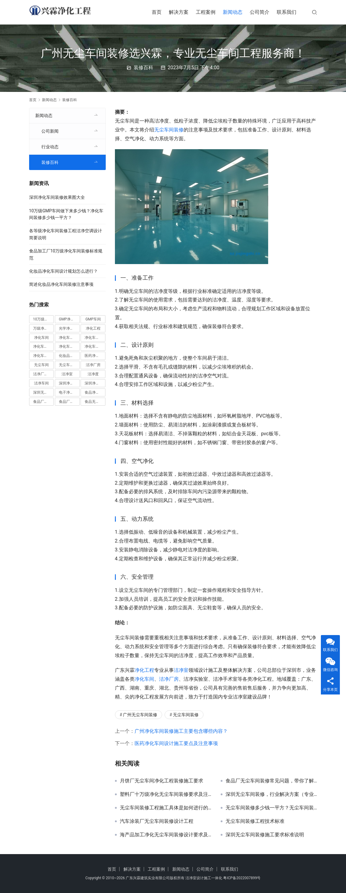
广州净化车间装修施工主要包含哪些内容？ (181, 731)
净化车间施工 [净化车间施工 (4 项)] (69, 346)
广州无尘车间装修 (140, 714)
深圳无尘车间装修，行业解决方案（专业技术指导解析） (271, 794)
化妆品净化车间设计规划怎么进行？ (63, 271)
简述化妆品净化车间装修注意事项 (61, 284)
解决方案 (178, 12)
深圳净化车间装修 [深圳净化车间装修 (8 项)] (95, 383)
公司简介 (259, 12)
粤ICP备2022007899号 (241, 878)
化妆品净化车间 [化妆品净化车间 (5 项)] (69, 356)
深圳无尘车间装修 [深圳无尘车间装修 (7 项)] (43, 392)
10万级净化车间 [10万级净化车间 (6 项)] (43, 319)
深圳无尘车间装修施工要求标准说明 (265, 835)
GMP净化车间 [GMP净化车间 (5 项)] (69, 319)
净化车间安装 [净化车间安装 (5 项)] (43, 346)
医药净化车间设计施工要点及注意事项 (176, 743)
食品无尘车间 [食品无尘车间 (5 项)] (95, 401)
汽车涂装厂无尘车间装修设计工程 (156, 821)
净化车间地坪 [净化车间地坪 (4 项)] (95, 337)
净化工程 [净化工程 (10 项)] (93, 328)
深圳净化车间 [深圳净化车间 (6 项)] (69, 383)
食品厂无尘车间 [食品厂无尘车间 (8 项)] (69, 401)
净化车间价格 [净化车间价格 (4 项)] (69, 337)
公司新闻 (50, 131)
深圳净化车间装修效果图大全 (57, 197)
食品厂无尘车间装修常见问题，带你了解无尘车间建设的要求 (271, 781)
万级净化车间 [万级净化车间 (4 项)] (43, 328)
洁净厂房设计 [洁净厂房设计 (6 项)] (43, 374)
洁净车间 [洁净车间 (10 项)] (41, 383)
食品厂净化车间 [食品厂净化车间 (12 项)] (43, 401)
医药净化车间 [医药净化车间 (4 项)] (95, 356)
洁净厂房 (169, 679)
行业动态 (50, 146)
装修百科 (143, 67)
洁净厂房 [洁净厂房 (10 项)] (93, 365)
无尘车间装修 (169, 130)
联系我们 (286, 12)
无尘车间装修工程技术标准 (255, 821)
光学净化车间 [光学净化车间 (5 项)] (69, 328)
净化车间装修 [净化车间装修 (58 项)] (95, 346)
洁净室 (181, 670)
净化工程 (144, 670)
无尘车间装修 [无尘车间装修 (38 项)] (69, 365)
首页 (157, 12)
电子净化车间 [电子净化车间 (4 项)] (69, 392)
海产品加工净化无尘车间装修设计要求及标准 (165, 835)
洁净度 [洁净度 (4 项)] (93, 374)
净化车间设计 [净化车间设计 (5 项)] (43, 356)
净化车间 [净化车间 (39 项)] (41, 337)
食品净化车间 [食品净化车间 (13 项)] (95, 392)
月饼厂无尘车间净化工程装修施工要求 (161, 781)
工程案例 (205, 12)
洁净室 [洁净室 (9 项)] (67, 374)
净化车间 (144, 679)
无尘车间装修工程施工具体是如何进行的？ (165, 808)
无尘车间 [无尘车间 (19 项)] (41, 365)
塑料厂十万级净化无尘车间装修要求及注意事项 (165, 794)
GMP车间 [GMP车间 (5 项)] (93, 319)
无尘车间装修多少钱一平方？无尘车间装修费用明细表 (271, 808)
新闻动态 (232, 12)
